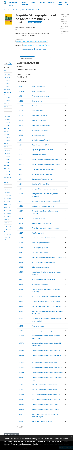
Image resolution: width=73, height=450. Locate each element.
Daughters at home (39, 106)
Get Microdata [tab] (55, 58)
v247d (21, 355)
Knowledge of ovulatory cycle (42, 179)
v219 (21, 189)
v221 (20, 201)
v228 (21, 238)
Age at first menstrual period (42, 421)
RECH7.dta (7, 97)
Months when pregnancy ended (43, 262)
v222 (21, 206)
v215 (20, 169)
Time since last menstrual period (43, 169)
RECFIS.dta (7, 174)
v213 (20, 155)
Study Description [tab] (12, 58)
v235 (21, 272)
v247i (21, 385)
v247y (21, 409)
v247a (21, 336)
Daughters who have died (41, 125)
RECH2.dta (7, 77)
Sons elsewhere (37, 111)
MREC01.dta (7, 195)
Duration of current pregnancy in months (47, 159)
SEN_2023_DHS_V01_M (32, 10)
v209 (21, 135)
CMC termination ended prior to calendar (46, 306)
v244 (21, 319)
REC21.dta (7, 107)
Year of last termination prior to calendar (46, 301)
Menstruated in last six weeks (42, 174)
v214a (21, 164)
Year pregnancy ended (40, 248)
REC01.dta (7, 100)
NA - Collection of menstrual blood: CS (46, 385)
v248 (21, 414)
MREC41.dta (7, 210)
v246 (21, 331)
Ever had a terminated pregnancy (44, 238)
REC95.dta (7, 189)
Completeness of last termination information (48, 257)
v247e (21, 363)
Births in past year (38, 135)
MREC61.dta (7, 216)
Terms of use (60, 3)
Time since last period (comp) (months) (46, 228)
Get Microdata (35, 22)
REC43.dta (7, 128)
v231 (20, 252)
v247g (21, 373)
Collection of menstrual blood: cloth (45, 363)
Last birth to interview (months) (43, 206)
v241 (21, 301)
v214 (21, 159)
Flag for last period (38, 233)
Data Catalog (25, 3)
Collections (41, 2)
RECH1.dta (7, 74)
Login (67, 3)
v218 (21, 184)
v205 (21, 116)
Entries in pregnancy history (42, 331)
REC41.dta (7, 122)
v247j (21, 390)
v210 (21, 140)
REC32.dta (7, 119)
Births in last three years (40, 284)
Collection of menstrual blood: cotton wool (47, 373)
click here (36, 444)
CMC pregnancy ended (40, 252)
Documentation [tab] (41, 58)
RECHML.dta (7, 89)
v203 (21, 106)
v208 (21, 130)
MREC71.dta (7, 220)
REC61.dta (7, 144)
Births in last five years (40, 130)
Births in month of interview (42, 140)
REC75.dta (7, 150)
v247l (21, 399)
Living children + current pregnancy (45, 189)
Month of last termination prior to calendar (47, 296)
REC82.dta (7, 159)
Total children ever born (40, 96)
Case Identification (38, 86)
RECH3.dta (7, 80)
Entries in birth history (40, 218)
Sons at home (37, 101)
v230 (21, 248)
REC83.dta (7, 162)
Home (5, 10)
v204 (21, 111)
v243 (21, 311)
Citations (51, 2)
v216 (21, 174)
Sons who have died (39, 120)
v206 (21, 120)
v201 (21, 96)
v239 (21, 289)
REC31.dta (7, 116)
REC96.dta (7, 192)
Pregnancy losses (38, 326)
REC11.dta (7, 104)
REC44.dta (7, 134)
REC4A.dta (7, 131)
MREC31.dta (7, 204)
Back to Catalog (11, 434)
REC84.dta (7, 165)
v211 (20, 145)
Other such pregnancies (40, 267)
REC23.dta (7, 113)
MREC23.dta (7, 201)
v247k (21, 395)
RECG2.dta (7, 171)
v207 (21, 125)
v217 (21, 179)
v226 (21, 228)
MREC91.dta (7, 234)
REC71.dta (7, 147)
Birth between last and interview (43, 279)
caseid (21, 91)
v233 (21, 262)
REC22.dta (7, 110)
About (33, 2)
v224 (21, 218)
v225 (21, 223)
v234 (21, 267)
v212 (20, 150)
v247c (21, 350)
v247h (21, 377)
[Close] (71, 437)
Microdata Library (13, 4)
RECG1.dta (7, 168)
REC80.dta (7, 153)
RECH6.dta (7, 86)
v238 (21, 284)
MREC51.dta (7, 213)
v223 (21, 211)
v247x (21, 404)
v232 (21, 257)
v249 (21, 421)
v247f (21, 368)
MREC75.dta (7, 223)
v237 (21, 279)
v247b (21, 343)
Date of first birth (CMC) (40, 145)
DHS (23, 10)
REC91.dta (7, 183)
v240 (21, 296)
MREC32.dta (7, 207)
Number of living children (41, 184)
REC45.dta (7, 137)
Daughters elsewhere (39, 116)
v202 (21, 101)
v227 (21, 233)
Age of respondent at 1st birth (42, 150)
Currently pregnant (39, 155)
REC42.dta (7, 125)
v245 (21, 326)
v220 (21, 194)
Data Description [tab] (27, 58)
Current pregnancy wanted (41, 223)
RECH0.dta (7, 71)
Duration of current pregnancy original (46, 164)
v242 (21, 306)
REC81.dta (7, 156)
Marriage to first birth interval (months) (46, 201)
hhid (20, 86)
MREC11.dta (7, 198)
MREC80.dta (7, 226)
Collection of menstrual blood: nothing (45, 409)
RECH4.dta (7, 83)
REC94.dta (7, 186)
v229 (21, 243)
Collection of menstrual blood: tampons (46, 350)
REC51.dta (7, 140)
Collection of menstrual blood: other (45, 404)
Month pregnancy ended (41, 243)
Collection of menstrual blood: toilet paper (47, 368)
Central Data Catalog (14, 10)
